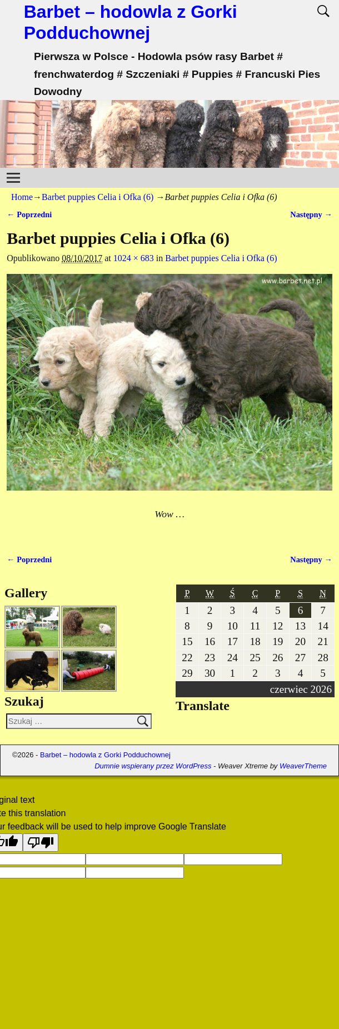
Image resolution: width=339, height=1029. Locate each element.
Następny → (311, 214)
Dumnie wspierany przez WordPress (152, 766)
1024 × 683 (133, 258)
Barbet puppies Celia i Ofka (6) (97, 197)
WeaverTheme (303, 766)
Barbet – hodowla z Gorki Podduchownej (105, 755)
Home (22, 197)
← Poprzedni (29, 214)
